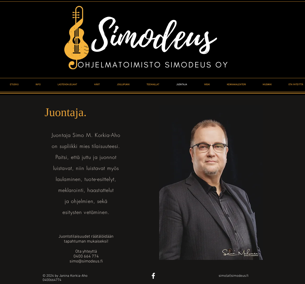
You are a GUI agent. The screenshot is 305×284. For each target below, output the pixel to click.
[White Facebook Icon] (153, 276)
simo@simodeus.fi (86, 261)
